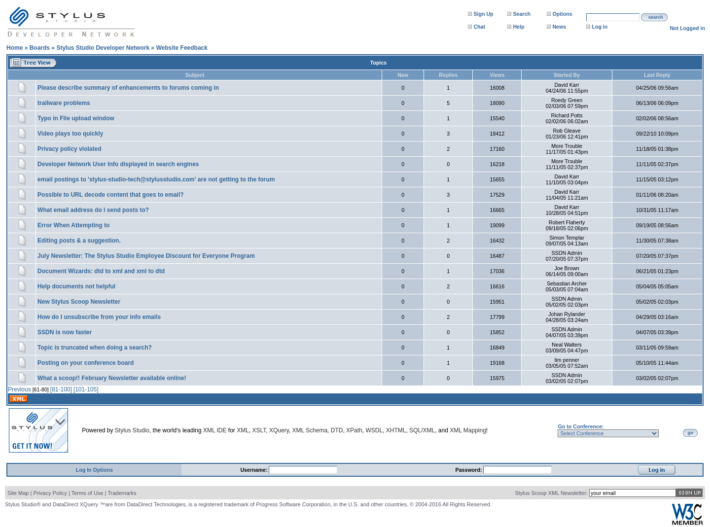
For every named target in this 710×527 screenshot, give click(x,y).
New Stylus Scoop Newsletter (78, 301)
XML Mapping (468, 430)
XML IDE (215, 430)
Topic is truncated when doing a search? (94, 347)
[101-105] (86, 389)
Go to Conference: (581, 426)
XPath (354, 430)
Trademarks (121, 493)
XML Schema (309, 430)
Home (14, 47)
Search (522, 14)
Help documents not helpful (76, 286)
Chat (479, 27)
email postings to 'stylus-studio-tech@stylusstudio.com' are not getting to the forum (156, 179)
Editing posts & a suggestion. (79, 240)
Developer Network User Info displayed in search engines (118, 164)
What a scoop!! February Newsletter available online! (111, 378)
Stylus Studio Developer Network (102, 47)
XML (243, 430)
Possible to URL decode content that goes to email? (110, 194)
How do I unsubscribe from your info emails (99, 317)
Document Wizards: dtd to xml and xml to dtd (101, 271)
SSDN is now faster (64, 332)
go (690, 432)
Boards (40, 47)
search (655, 17)
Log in (599, 27)
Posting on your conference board (85, 362)
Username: (254, 470)
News (559, 27)
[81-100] (61, 389)
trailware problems (63, 103)
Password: (470, 470)
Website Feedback (181, 47)
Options (562, 14)
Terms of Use (87, 493)
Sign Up (483, 14)
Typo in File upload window (75, 118)
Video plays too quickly (70, 133)
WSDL (374, 430)
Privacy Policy (50, 493)
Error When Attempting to (73, 225)
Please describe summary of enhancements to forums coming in (128, 87)
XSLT (259, 430)
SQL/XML (422, 430)
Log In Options (94, 470)
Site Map (18, 493)
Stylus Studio (132, 430)
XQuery (279, 430)
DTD (337, 430)
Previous (19, 389)
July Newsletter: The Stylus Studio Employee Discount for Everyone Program (146, 255)
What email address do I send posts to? (93, 210)
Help (518, 27)
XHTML (396, 430)
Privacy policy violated (69, 148)
